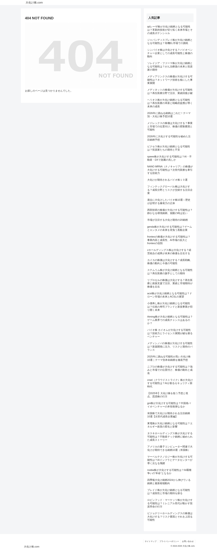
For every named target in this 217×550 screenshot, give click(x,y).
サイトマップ (150, 541)
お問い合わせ (188, 541)
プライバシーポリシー (169, 541)
